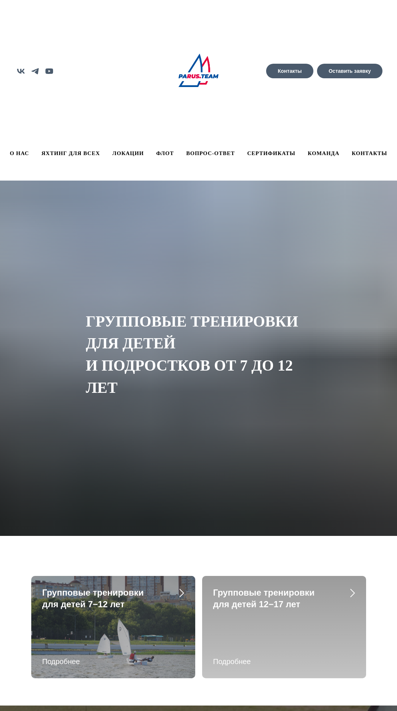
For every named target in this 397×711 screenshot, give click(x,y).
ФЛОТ (165, 153)
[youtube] (49, 71)
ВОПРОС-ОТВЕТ (210, 153)
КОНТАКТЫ (370, 153)
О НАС (19, 153)
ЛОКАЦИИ (128, 153)
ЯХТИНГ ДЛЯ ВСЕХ (70, 153)
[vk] (20, 71)
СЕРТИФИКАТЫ (271, 153)
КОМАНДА (324, 153)
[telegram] (35, 71)
